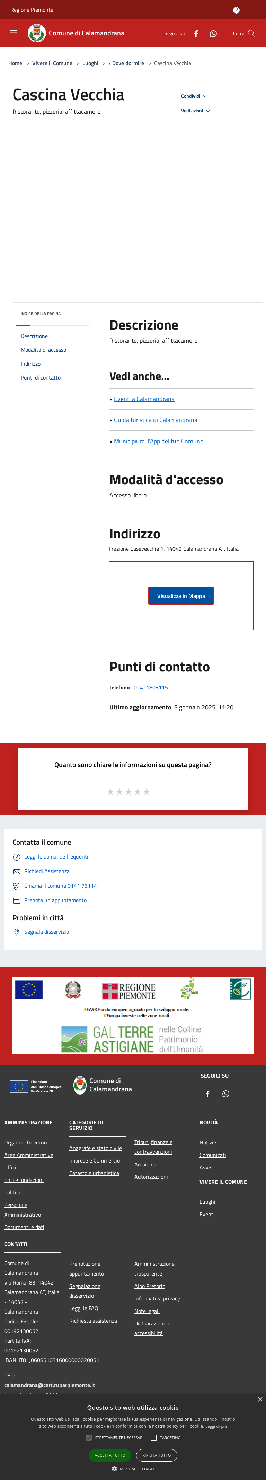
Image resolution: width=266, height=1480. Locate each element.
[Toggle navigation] (14, 32)
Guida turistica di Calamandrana (155, 420)
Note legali (147, 1311)
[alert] (133, 1437)
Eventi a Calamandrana (144, 398)
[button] (133, 1468)
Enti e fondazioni (24, 1180)
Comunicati (213, 1155)
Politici (12, 1192)
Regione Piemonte (31, 10)
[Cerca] (251, 33)
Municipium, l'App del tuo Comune (158, 441)
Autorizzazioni (151, 1177)
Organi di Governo (25, 1142)
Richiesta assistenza (93, 1320)
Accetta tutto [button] (110, 1455)
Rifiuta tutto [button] (156, 1455)
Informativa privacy (157, 1298)
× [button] (260, 1399)
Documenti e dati (24, 1227)
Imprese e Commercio (94, 1160)
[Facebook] (193, 33)
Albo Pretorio (149, 1286)
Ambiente (145, 1164)
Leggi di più (216, 1426)
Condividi (195, 96)
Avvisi (207, 1167)
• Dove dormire (126, 63)
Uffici (10, 1167)
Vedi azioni (196, 111)
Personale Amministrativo (22, 1210)
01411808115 (151, 687)
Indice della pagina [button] (41, 313)
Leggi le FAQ (83, 1308)
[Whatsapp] (211, 33)
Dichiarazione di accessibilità (153, 1328)
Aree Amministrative (28, 1155)
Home (15, 63)
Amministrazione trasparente (154, 1269)
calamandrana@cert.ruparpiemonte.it (49, 1385)
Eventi (207, 1214)
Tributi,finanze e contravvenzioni (153, 1147)
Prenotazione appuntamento (86, 1269)
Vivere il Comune (53, 63)
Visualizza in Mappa (181, 596)
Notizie (208, 1142)
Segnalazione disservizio (84, 1291)
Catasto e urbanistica (94, 1173)
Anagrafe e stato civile (95, 1148)
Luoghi (90, 63)
